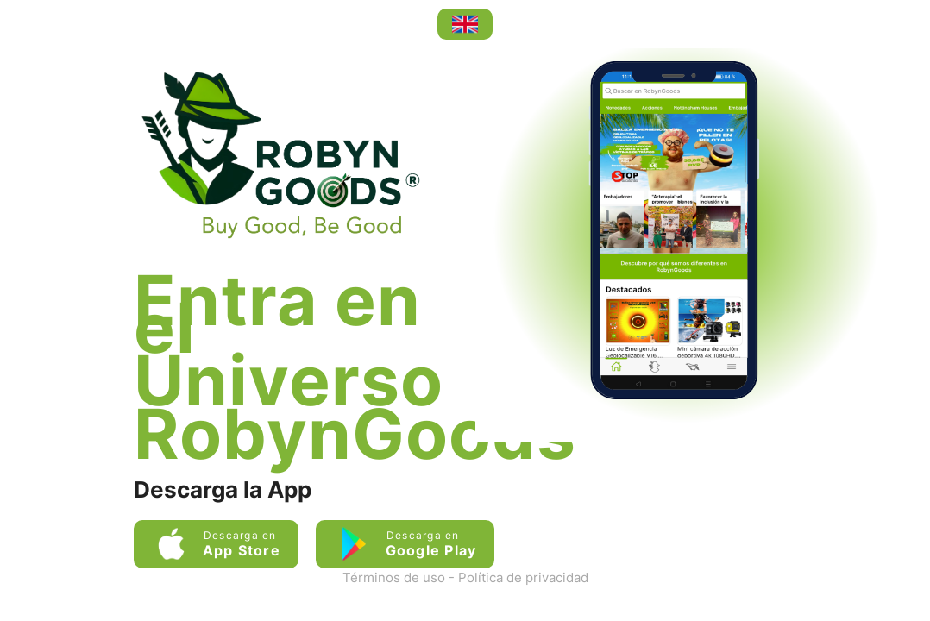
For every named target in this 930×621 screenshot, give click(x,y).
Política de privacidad (523, 577)
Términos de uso (393, 577)
